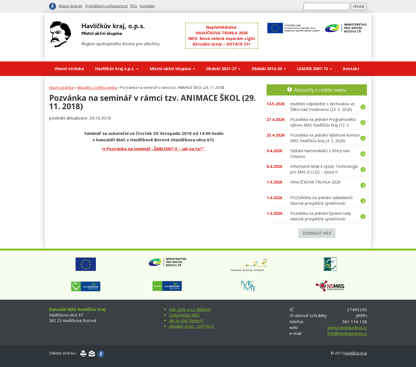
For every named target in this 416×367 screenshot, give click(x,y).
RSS (133, 5)
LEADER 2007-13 (314, 68)
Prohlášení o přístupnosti (106, 5)
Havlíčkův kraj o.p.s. (117, 68)
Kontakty (147, 5)
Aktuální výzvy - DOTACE (191, 326)
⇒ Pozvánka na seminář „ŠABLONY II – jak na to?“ (153, 148)
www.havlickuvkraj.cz (347, 327)
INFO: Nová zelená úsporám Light (221, 38)
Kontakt (351, 68)
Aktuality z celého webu (97, 87)
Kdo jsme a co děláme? (190, 309)
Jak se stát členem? (186, 320)
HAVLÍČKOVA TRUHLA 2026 (222, 32)
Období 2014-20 (268, 68)
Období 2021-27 (223, 68)
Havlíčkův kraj (355, 353)
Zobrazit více (317, 233)
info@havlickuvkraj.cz (347, 333)
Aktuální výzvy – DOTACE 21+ (222, 44)
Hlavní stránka (69, 68)
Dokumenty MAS (184, 315)
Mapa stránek (71, 5)
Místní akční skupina (172, 68)
